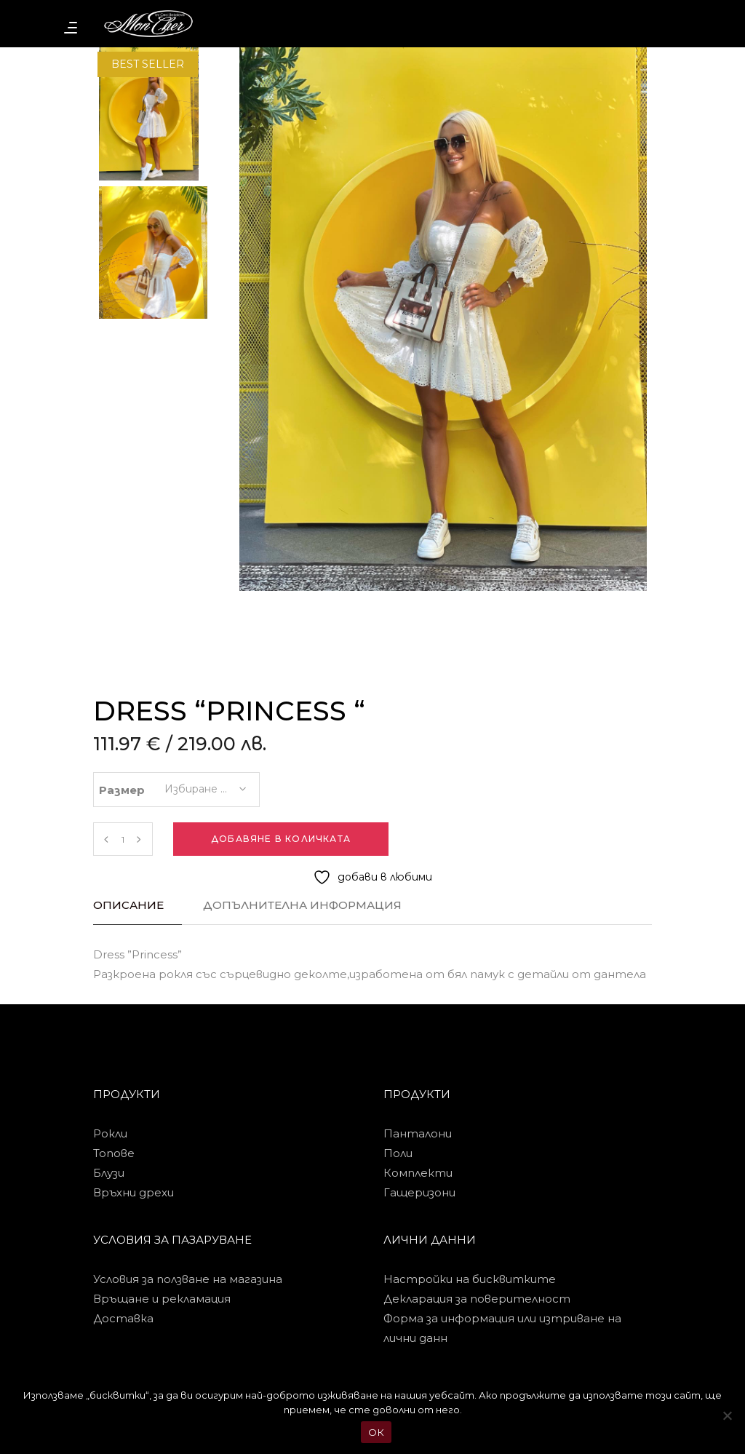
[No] (727, 1415)
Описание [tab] (128, 905)
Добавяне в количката (281, 838)
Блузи (108, 1173)
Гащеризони (419, 1192)
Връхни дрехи (133, 1192)
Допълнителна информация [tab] (302, 905)
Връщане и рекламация (162, 1299)
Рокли (110, 1133)
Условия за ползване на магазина (187, 1279)
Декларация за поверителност (476, 1299)
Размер (122, 790)
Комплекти (418, 1173)
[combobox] (204, 784)
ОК (376, 1432)
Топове (114, 1153)
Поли (398, 1153)
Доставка (123, 1318)
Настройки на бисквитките (469, 1279)
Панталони (417, 1133)
